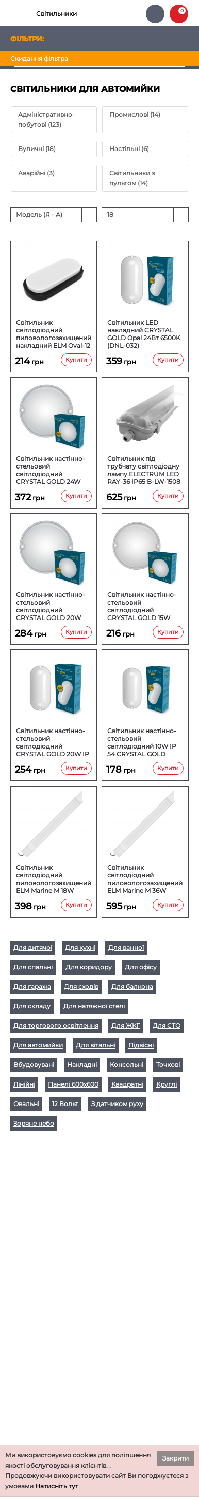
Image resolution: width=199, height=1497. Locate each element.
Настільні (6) (129, 149)
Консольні (126, 1065)
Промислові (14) (134, 114)
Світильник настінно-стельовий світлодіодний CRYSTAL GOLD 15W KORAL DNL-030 (141, 606)
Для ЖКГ (125, 1026)
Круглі (166, 1084)
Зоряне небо (33, 1123)
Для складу (32, 1006)
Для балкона (132, 986)
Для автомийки (38, 1045)
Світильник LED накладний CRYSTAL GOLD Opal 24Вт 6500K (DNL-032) (143, 334)
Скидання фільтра (39, 58)
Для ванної (126, 947)
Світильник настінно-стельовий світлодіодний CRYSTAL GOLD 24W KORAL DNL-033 (50, 470)
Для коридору (88, 967)
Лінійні (24, 1084)
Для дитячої (32, 947)
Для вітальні (95, 1045)
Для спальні (33, 967)
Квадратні (127, 1084)
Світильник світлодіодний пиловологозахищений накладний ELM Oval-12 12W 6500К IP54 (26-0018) (53, 334)
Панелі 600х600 (73, 1084)
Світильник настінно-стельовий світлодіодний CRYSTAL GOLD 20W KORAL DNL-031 (50, 606)
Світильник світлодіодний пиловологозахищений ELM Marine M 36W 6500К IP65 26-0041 (145, 879)
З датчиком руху (117, 1104)
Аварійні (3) (36, 173)
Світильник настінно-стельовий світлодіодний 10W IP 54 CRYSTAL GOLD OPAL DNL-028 (141, 742)
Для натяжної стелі (94, 1006)
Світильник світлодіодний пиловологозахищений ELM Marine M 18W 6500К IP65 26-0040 (53, 879)
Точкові (168, 1065)
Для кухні (80, 947)
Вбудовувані (33, 1065)
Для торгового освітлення (55, 1026)
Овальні (26, 1104)
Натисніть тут (56, 1486)
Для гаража (32, 986)
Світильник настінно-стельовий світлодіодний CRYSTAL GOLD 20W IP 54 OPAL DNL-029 (52, 742)
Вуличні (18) (37, 149)
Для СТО (166, 1026)
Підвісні (141, 1045)
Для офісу (141, 967)
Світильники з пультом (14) (132, 178)
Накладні (82, 1065)
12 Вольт (65, 1104)
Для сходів (81, 986)
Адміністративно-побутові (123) (46, 119)
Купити (76, 359)
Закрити (175, 1458)
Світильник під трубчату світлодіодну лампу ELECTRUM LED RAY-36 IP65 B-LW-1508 (143, 470)
